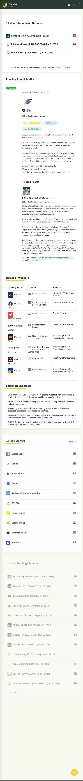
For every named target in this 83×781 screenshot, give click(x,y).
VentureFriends (14, 318)
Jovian (16, 483)
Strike (27, 110)
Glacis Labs (19, 454)
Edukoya (17, 542)
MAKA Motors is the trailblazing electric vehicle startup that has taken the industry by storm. (41, 402)
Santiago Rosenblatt (35, 197)
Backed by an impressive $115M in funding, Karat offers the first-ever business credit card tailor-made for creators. (39, 409)
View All (67, 67)
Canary (17, 370)
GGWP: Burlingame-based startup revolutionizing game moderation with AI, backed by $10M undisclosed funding (41, 423)
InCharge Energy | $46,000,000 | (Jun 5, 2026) (32, 44)
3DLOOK (17, 503)
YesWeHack (19, 473)
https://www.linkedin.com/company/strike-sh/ (50, 172)
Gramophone (20, 523)
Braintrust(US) (21, 532)
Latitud (17, 294)
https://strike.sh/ (38, 169)
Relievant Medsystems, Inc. (27, 493)
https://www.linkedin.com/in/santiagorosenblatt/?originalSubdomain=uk (48, 259)
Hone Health (20, 513)
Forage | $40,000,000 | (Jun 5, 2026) (27, 36)
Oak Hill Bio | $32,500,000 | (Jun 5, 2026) (29, 53)
